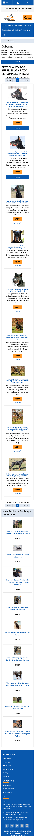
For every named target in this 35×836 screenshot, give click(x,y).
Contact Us (6, 776)
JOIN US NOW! (17, 30)
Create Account (7, 792)
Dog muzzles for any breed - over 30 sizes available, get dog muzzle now (15, 813)
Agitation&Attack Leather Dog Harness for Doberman (17, 556)
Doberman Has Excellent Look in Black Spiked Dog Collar (17, 707)
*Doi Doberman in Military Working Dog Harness (17, 634)
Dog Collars (28, 25)
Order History (7, 785)
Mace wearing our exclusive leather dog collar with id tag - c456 (17, 247)
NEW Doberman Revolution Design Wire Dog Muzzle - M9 (17, 290)
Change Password (8, 789)
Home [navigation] (5, 41)
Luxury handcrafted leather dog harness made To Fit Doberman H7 (17, 202)
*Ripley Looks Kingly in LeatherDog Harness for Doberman (17, 609)
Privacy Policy (7, 762)
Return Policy (7, 766)
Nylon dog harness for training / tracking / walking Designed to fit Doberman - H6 (17, 380)
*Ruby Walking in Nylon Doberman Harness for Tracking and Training (17, 684)
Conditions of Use (8, 769)
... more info (17, 223)
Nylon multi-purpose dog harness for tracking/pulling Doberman (17, 475)
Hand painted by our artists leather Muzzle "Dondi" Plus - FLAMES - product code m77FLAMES (17, 153)
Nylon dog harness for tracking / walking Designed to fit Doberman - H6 (17, 337)
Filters (17, 62)
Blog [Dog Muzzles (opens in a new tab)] (4, 801)
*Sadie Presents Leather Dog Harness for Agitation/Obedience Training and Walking (17, 734)
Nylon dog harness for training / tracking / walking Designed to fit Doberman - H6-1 (17, 429)
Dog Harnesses (17, 25)
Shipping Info (7, 759)
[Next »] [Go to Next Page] (26, 80)
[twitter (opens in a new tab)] (12, 825)
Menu (7, 2)
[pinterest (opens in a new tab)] (17, 825)
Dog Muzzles (6, 25)
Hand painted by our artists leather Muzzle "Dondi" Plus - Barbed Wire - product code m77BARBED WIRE (17, 104)
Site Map (5, 773)
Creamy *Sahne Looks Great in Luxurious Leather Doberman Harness (17, 533)
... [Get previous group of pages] (14, 80)
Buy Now (17, 128)
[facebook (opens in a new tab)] (6, 825)
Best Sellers (27, 30)
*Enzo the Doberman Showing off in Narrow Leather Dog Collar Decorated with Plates (17, 582)
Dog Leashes (6, 30)
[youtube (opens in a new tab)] (22, 825)
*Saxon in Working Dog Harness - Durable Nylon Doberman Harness (17, 659)
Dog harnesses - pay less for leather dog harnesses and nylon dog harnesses (15, 819)
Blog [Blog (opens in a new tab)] (3, 35)
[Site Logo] (9, 17)
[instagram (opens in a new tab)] (27, 825)
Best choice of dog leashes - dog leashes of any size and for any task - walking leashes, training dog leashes (17, 806)
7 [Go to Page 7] (20, 80)
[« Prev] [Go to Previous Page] (9, 80)
